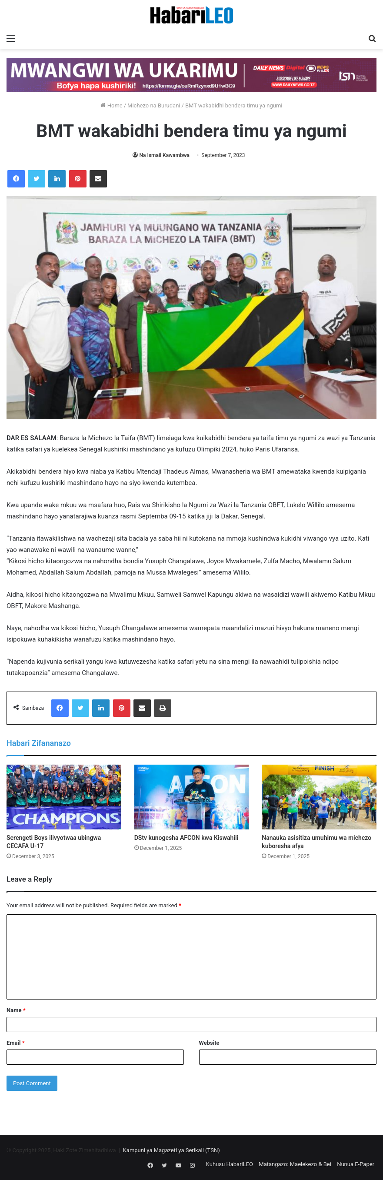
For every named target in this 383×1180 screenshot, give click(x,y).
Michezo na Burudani (153, 105)
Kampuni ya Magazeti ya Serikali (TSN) (171, 1150)
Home (111, 105)
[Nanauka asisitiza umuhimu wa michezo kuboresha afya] (319, 797)
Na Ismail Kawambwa (165, 155)
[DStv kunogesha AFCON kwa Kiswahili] (191, 797)
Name (16, 1010)
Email (16, 1043)
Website (209, 1043)
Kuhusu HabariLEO (229, 1164)
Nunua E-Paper (355, 1164)
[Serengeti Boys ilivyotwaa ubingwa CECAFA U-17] (64, 797)
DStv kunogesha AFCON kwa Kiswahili (186, 837)
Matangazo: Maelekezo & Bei (295, 1164)
